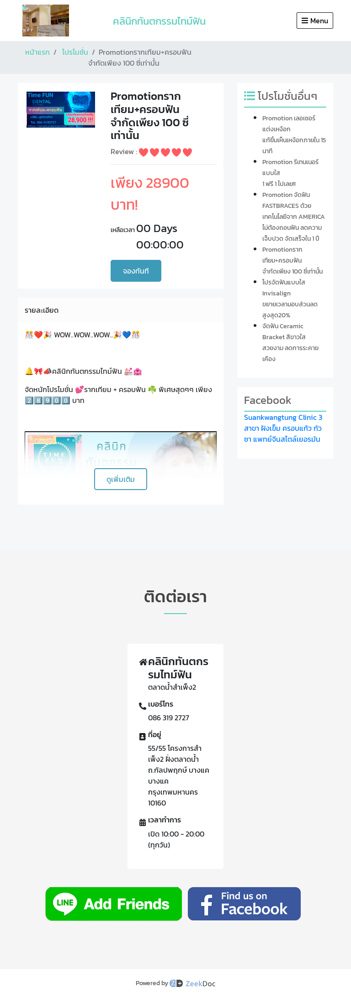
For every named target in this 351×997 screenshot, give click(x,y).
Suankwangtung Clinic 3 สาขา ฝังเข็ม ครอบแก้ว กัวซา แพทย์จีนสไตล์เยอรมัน (283, 428)
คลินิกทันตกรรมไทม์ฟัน (159, 21)
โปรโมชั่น (75, 51)
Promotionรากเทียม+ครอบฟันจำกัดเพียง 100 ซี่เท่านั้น (292, 260)
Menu (315, 20)
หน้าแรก (37, 51)
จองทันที (136, 270)
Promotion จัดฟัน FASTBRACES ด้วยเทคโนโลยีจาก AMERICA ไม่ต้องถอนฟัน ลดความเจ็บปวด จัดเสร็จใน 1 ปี (293, 216)
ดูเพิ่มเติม (120, 479)
